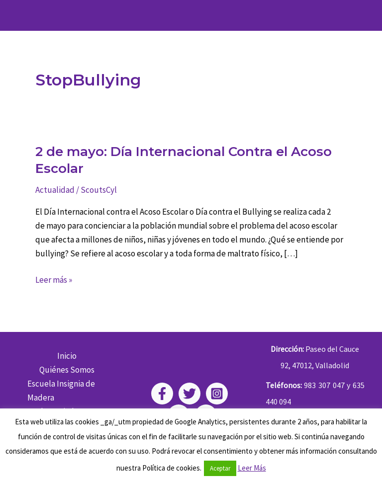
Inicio (67, 355)
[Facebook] (162, 393)
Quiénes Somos (67, 369)
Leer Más (252, 468)
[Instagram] (217, 393)
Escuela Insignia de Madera (61, 390)
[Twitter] (189, 393)
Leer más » (53, 280)
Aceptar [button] (220, 468)
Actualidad (55, 189)
